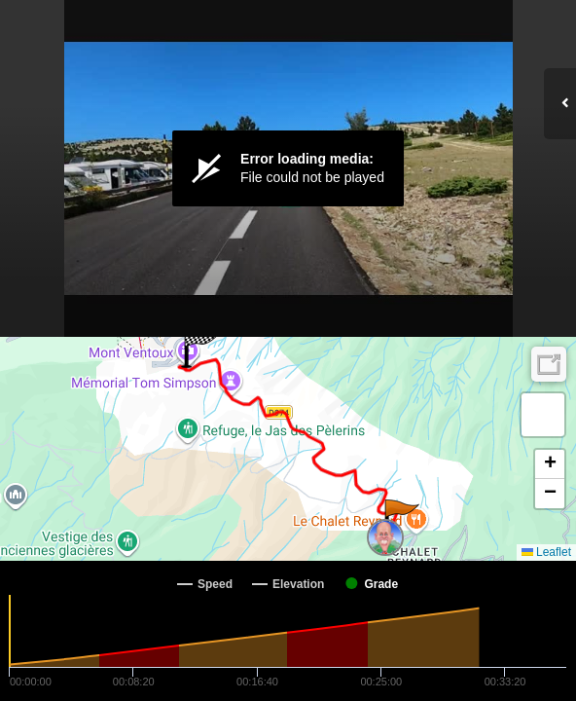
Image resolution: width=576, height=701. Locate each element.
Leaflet (546, 552)
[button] (400, 518)
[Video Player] (288, 168)
